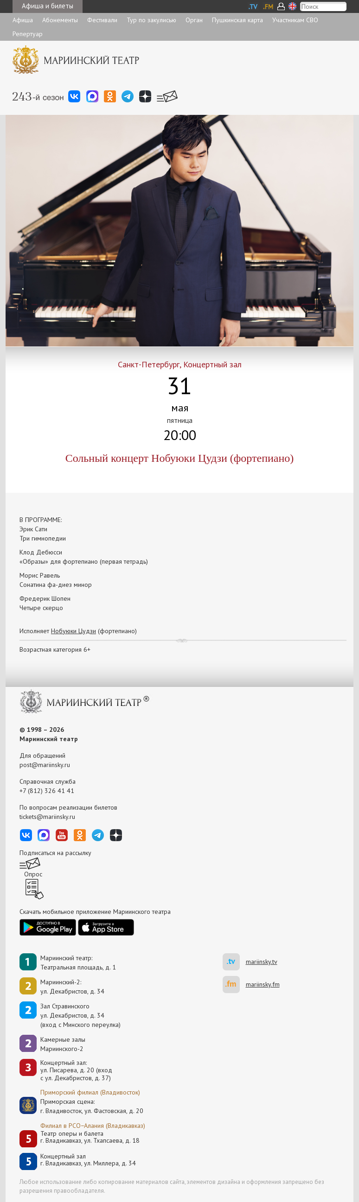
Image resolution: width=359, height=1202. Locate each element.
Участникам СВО (295, 20)
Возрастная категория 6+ (54, 649)
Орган (194, 20)
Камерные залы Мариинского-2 (62, 1044)
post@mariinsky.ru (44, 765)
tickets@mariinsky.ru (47, 816)
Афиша (23, 20)
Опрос (33, 874)
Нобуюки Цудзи (73, 631)
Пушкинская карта (237, 20)
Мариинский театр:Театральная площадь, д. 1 (78, 962)
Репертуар (28, 34)
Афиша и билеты (47, 5)
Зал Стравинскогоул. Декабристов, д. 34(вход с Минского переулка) (80, 1015)
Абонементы (60, 20)
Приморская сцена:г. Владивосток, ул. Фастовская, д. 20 (82, 1106)
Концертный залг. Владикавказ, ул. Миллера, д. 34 (88, 1160)
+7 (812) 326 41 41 (46, 791)
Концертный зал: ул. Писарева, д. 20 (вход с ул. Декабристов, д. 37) (76, 1070)
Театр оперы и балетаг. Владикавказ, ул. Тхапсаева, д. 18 (90, 1137)
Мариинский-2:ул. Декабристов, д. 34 (72, 986)
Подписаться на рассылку (55, 853)
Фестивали (102, 20)
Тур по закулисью (151, 20)
